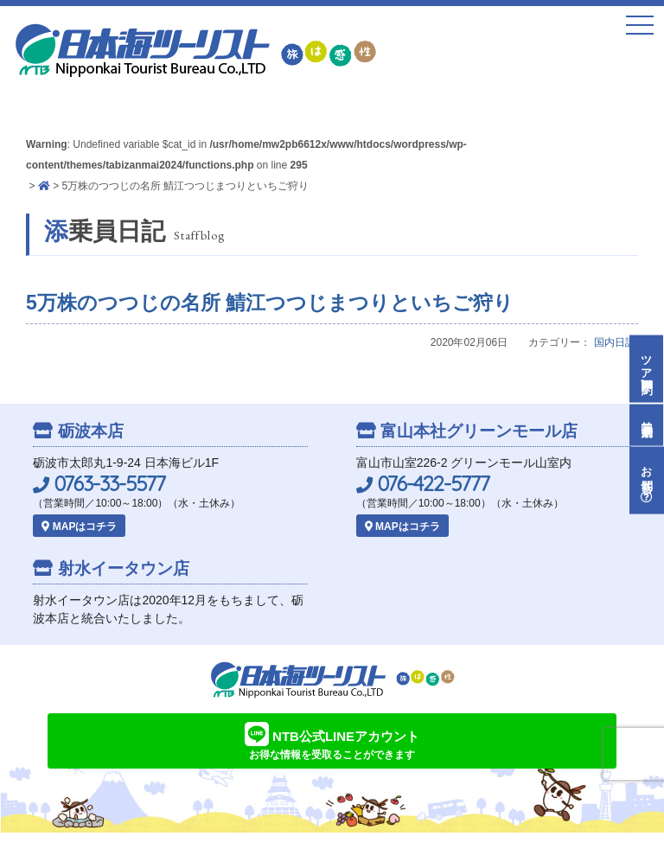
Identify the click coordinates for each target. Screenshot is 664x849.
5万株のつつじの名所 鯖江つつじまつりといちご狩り (270, 302)
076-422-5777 (422, 483)
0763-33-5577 (99, 483)
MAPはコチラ (79, 526)
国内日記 (614, 342)
